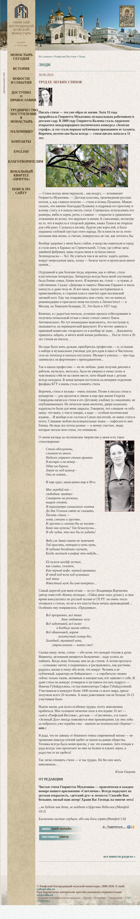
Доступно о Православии (23, 96)
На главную (45, 56)
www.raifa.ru (45, 894)
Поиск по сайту (21, 191)
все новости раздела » (119, 856)
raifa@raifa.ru (46, 889)
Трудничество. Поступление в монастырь (23, 115)
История (21, 69)
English (21, 151)
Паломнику (22, 131)
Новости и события (21, 80)
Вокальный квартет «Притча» (22, 175)
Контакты (21, 141)
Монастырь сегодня (22, 57)
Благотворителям (21, 161)
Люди (82, 56)
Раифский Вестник (65, 56)
